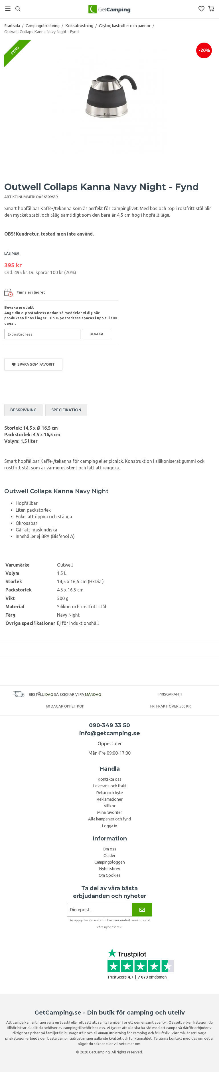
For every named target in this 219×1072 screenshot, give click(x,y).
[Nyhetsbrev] (142, 909)
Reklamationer (109, 799)
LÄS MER (11, 253)
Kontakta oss (109, 779)
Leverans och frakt (109, 786)
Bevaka (97, 334)
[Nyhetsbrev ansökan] (99, 909)
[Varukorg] (211, 9)
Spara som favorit (33, 364)
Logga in (109, 826)
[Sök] (18, 8)
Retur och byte (109, 792)
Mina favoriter (109, 812)
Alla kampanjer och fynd (109, 819)
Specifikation (66, 410)
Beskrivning (23, 410)
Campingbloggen (109, 862)
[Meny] (8, 9)
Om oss (109, 849)
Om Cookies (110, 875)
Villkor (109, 806)
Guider (109, 855)
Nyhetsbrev (109, 868)
